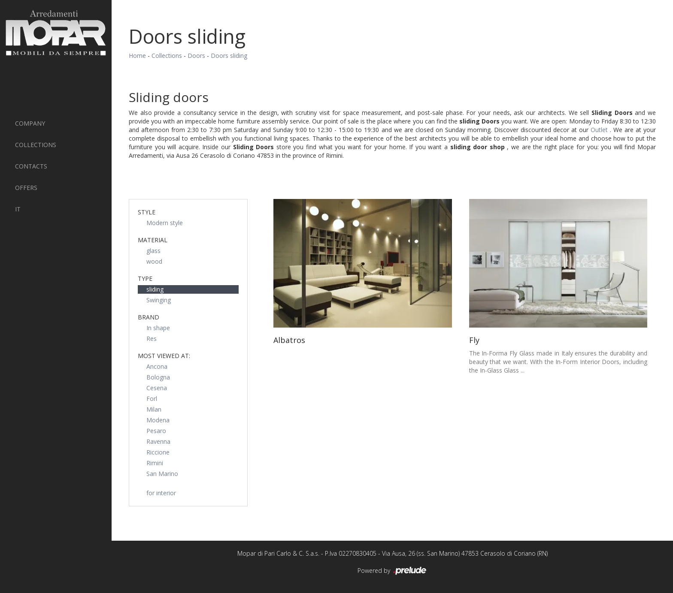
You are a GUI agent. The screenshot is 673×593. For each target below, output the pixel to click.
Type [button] (145, 278)
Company (30, 123)
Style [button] (146, 212)
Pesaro (156, 431)
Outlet (600, 130)
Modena (158, 420)
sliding (155, 289)
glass (153, 251)
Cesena (156, 388)
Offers (26, 188)
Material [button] (152, 240)
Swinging (158, 300)
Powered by (392, 571)
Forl (151, 398)
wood (154, 261)
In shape (158, 328)
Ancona (156, 366)
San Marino (162, 474)
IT (18, 209)
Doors (196, 55)
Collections (35, 145)
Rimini (154, 463)
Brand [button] (148, 317)
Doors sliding (229, 55)
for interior (161, 493)
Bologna (158, 377)
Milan (153, 409)
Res (151, 338)
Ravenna (158, 441)
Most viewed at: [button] (164, 356)
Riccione (158, 452)
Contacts (31, 166)
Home (137, 55)
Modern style (164, 223)
